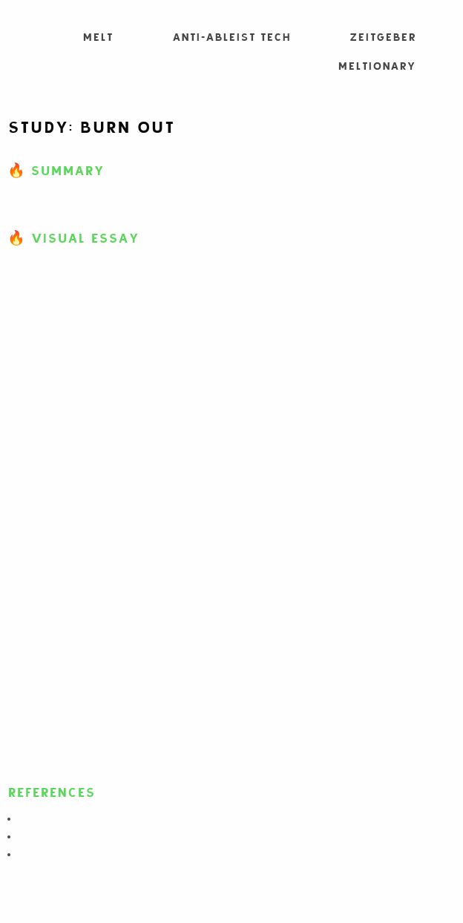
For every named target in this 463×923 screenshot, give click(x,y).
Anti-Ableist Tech (231, 38)
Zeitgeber (382, 38)
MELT (97, 38)
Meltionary (377, 67)
